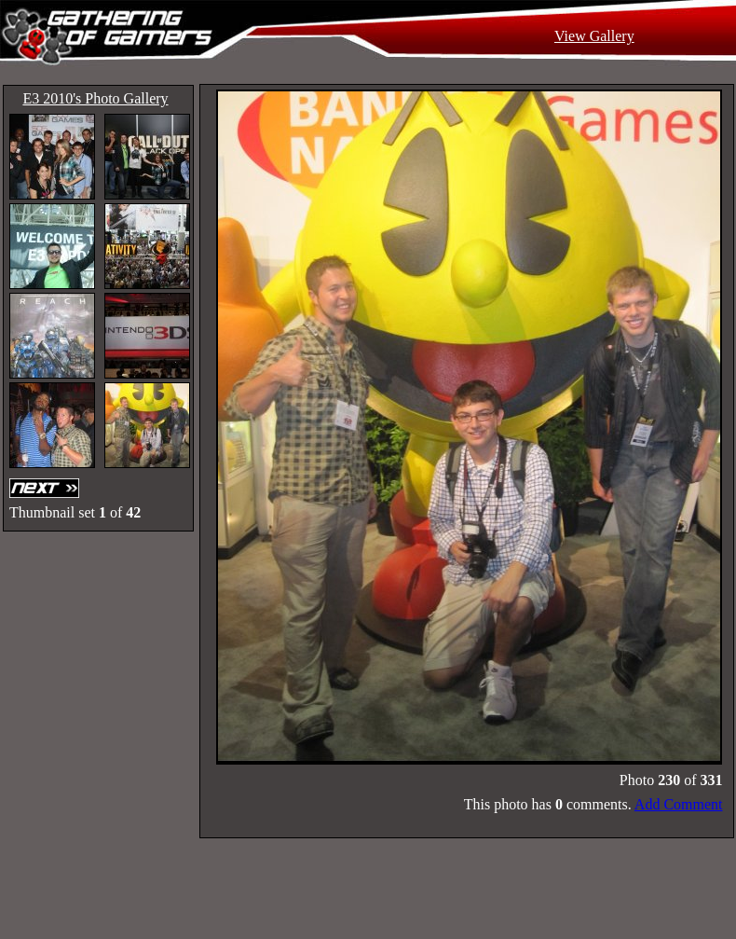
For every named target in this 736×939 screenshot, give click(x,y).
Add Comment (678, 804)
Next (46, 488)
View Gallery (594, 36)
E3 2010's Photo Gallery (95, 98)
